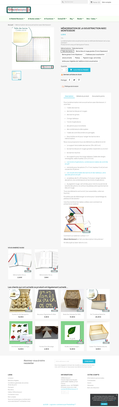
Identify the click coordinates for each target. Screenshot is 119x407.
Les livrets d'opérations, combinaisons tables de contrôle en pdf (86, 163)
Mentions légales (13, 380)
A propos (11, 387)
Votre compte (93, 375)
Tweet (74, 80)
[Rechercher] (74, 2)
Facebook (63, 392)
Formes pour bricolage (46, 346)
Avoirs (89, 383)
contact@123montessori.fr (69, 389)
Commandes (91, 380)
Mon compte (106, 2)
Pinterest (79, 80)
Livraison (10, 378)
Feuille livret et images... (72, 346)
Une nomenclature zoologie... (20, 346)
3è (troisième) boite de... (98, 314)
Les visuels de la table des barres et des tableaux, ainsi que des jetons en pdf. (85, 174)
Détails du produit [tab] (82, 96)
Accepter (104, 404)
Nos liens (11, 390)
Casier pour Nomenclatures (98, 346)
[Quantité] (63, 70)
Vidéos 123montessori (15, 392)
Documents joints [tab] (98, 96)
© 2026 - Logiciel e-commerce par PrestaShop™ (59, 405)
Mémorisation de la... (20, 275)
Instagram (67, 392)
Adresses (90, 385)
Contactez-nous (13, 394)
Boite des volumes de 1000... (72, 314)
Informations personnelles (95, 378)
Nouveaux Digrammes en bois (46, 314)
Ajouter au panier (79, 70)
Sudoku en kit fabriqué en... (21, 314)
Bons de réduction (93, 388)
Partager (69, 80)
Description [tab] (69, 96)
